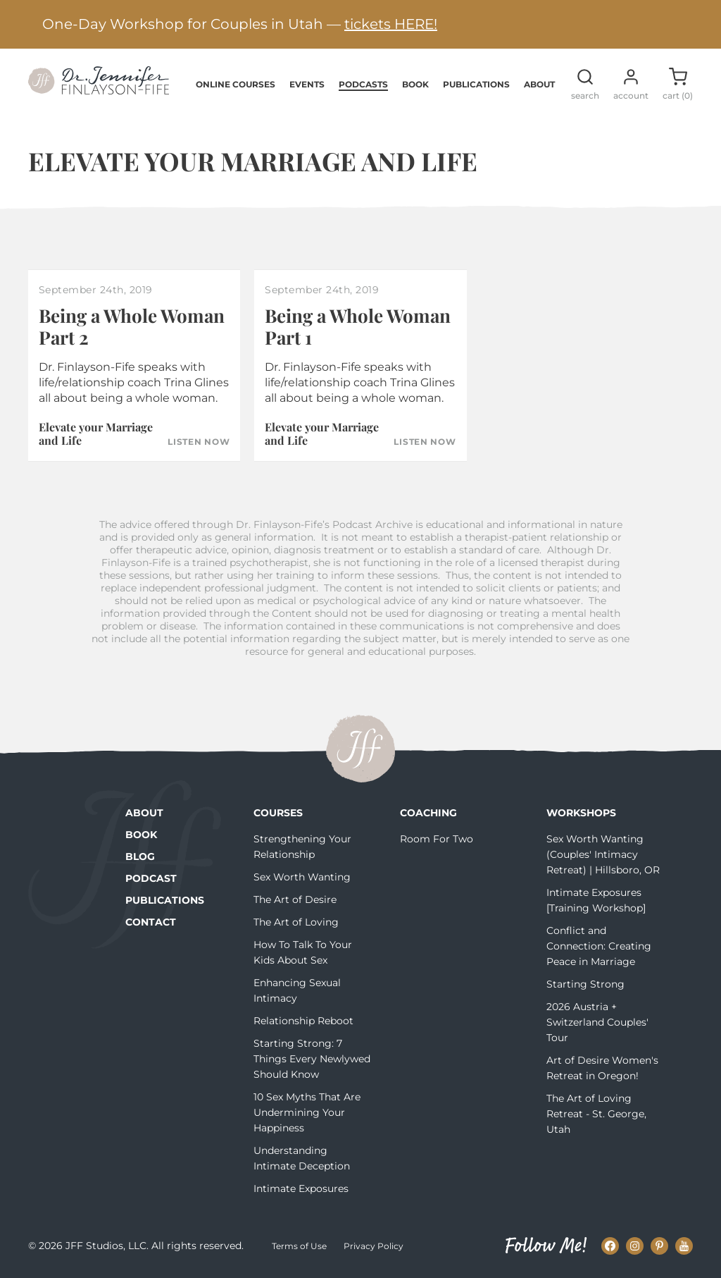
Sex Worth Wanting (302, 877)
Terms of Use (299, 1246)
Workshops (581, 812)
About (539, 84)
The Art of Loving (296, 922)
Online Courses (235, 84)
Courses (278, 812)
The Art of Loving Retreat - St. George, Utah (596, 1114)
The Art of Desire (295, 899)
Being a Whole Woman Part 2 (132, 326)
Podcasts (363, 84)
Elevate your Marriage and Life (96, 433)
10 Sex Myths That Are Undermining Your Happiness (306, 1112)
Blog (140, 856)
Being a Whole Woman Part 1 (358, 326)
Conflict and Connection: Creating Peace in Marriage (598, 946)
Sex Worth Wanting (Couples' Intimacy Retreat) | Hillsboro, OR (603, 854)
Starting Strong (585, 984)
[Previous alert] (31, 24)
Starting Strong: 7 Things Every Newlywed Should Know (311, 1059)
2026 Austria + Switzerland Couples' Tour (597, 1022)
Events (307, 84)
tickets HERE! (390, 24)
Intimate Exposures (301, 1188)
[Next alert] (689, 24)
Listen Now (199, 442)
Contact (150, 922)
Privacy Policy (373, 1246)
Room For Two (436, 838)
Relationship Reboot (303, 1020)
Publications (476, 84)
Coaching (428, 812)
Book (415, 84)
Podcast (151, 878)
